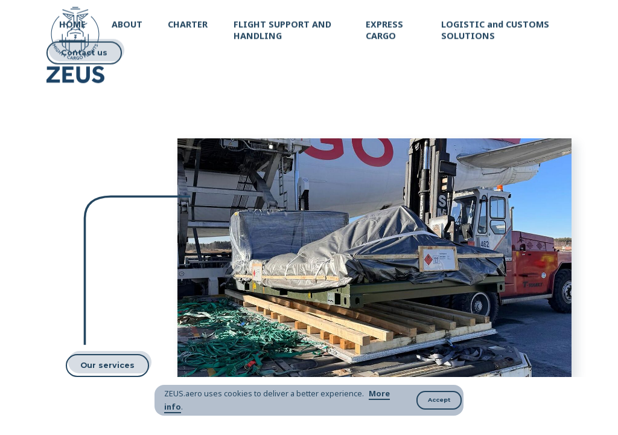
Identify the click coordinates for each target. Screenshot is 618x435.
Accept (439, 399)
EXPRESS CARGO (384, 28)
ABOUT (127, 22)
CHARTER (188, 22)
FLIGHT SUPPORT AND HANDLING (282, 28)
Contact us (84, 51)
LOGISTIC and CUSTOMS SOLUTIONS (495, 28)
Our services (107, 365)
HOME (72, 22)
